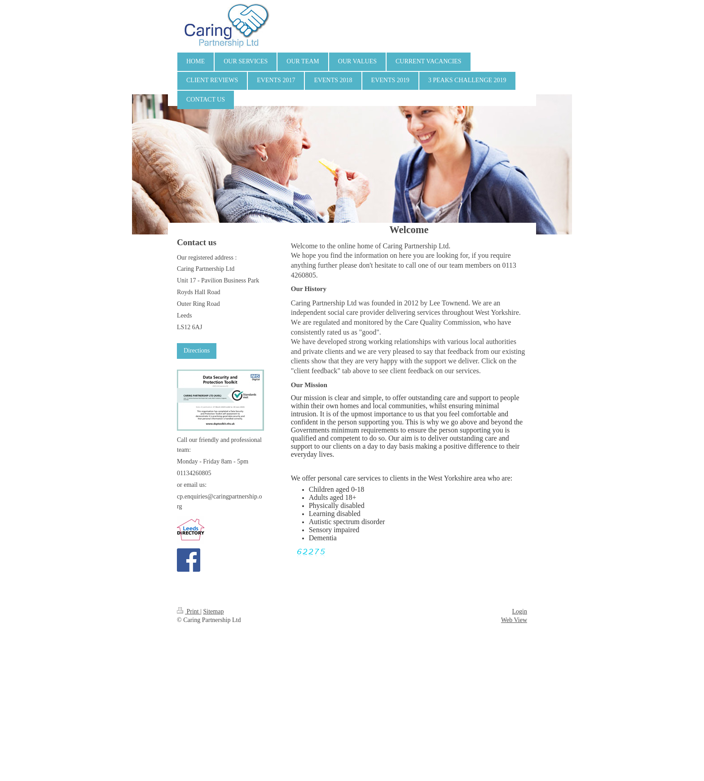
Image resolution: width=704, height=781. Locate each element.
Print (188, 611)
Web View (514, 620)
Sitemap (213, 611)
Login (519, 611)
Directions (197, 350)
